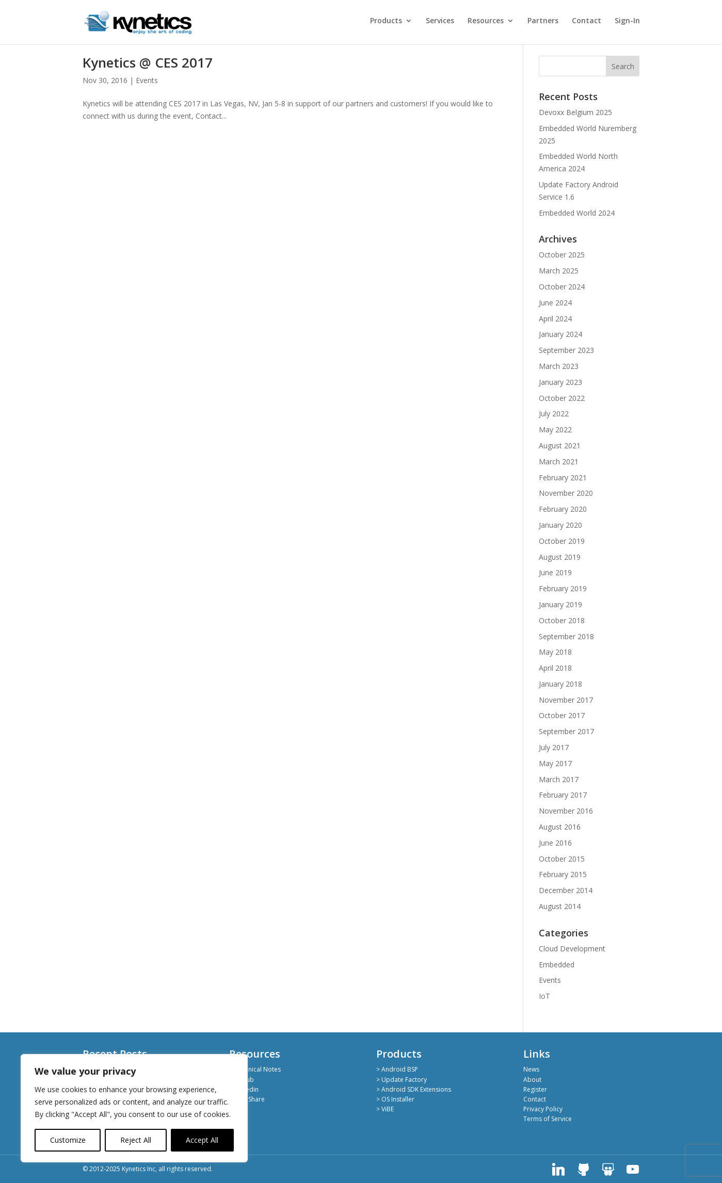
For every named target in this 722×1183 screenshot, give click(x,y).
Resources (486, 21)
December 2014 (565, 890)
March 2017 (559, 779)
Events (147, 80)
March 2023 (559, 366)
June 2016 (555, 843)
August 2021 (560, 445)
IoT (544, 996)
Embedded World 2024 (577, 213)
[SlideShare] (608, 1169)
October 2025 (562, 255)
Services (440, 21)
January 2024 (560, 334)
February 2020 (563, 509)
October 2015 (562, 859)
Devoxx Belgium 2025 (575, 112)
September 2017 (566, 731)
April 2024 (555, 318)
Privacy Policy (543, 1109)
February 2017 (563, 795)
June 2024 (555, 302)
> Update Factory (401, 1079)
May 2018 (555, 652)
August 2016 (560, 827)
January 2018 (560, 684)
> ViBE (385, 1109)
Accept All (202, 1140)
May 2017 (555, 763)
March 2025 (559, 271)
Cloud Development (572, 948)
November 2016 (566, 811)
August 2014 (560, 906)
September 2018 (566, 636)
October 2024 (562, 286)
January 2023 (560, 382)
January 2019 (560, 604)
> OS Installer (395, 1099)
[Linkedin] (558, 1169)
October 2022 (562, 398)
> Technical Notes (255, 1069)
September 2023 (566, 350)
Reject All (135, 1140)
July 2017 (554, 747)
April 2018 (555, 668)
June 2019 (555, 572)
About (532, 1079)
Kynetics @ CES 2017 (148, 62)
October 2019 (562, 541)
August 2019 (560, 557)
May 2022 (555, 429)
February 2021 (563, 477)
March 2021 (559, 461)
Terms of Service (547, 1118)
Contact (586, 21)
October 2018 (562, 620)
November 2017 (566, 700)
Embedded (556, 964)
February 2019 (563, 588)
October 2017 (562, 715)
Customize (68, 1140)
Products (386, 21)
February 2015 (563, 874)
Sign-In (627, 21)
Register (535, 1089)
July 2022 (554, 413)
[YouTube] (632, 1169)
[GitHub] (583, 1169)
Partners (542, 21)
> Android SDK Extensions (413, 1089)
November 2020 (566, 493)
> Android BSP (397, 1069)
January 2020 (560, 525)
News (531, 1069)
